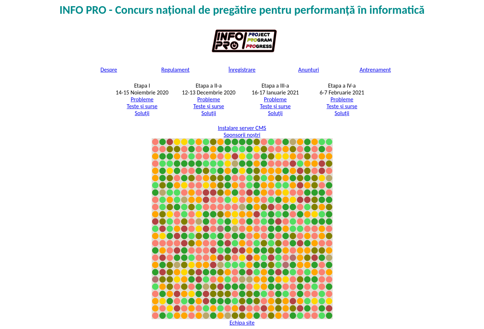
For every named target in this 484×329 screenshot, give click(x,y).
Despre (109, 69)
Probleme (142, 99)
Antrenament (375, 69)
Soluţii (142, 113)
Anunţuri (308, 69)
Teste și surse (142, 106)
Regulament (175, 69)
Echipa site (242, 322)
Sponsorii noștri (242, 134)
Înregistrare (242, 69)
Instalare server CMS (242, 128)
